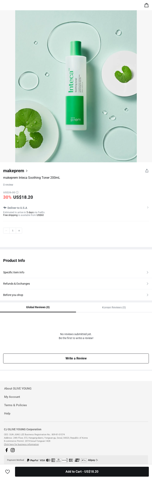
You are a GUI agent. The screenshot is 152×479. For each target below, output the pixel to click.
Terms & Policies (15, 405)
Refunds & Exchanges (16, 283)
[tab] (76, 388)
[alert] (147, 6)
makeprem (13, 170)
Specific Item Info (13, 272)
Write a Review (76, 358)
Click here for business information (21, 444)
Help (7, 413)
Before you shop (13, 295)
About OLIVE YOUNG (17, 388)
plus (19, 231)
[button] (7, 450)
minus (6, 231)
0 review (8, 184)
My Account (12, 397)
